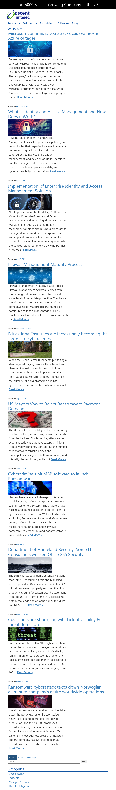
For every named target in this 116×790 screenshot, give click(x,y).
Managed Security (19, 782)
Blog (75, 23)
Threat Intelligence (19, 786)
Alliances (63, 23)
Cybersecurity (16, 773)
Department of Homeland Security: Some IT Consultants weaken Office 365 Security (50, 551)
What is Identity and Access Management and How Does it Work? (57, 113)
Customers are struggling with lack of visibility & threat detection (54, 621)
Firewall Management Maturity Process (45, 264)
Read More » (25, 97)
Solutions (30, 23)
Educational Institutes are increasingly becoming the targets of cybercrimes (58, 336)
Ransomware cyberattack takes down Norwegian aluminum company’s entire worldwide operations (56, 689)
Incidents (14, 777)
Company (14, 28)
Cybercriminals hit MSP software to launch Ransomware (48, 476)
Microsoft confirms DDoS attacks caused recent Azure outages (53, 35)
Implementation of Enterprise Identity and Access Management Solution (55, 188)
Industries (47, 23)
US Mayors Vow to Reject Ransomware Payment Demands (54, 406)
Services (13, 23)
